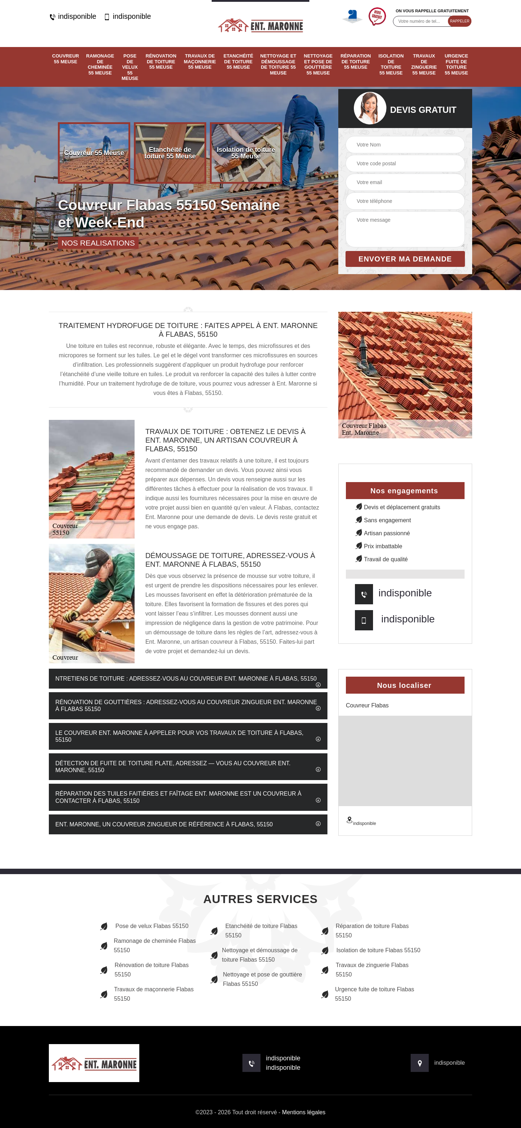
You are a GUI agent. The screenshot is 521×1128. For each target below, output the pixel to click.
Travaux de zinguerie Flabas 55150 (365, 970)
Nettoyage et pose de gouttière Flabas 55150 (256, 979)
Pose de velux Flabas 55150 (144, 926)
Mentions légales (304, 1112)
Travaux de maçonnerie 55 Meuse (200, 61)
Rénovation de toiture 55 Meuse (161, 61)
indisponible (72, 16)
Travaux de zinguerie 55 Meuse (424, 64)
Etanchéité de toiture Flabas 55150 (253, 930)
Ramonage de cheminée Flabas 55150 (147, 945)
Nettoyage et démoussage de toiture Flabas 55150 (253, 955)
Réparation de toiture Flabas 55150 (365, 930)
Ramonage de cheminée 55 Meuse (100, 64)
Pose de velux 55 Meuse (130, 67)
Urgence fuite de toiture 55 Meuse (456, 64)
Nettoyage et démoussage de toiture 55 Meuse (278, 64)
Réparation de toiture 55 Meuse (355, 61)
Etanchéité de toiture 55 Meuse (238, 61)
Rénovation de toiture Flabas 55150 (144, 970)
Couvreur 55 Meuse (65, 58)
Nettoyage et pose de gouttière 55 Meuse (318, 64)
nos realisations (98, 243)
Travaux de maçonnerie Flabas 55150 (146, 994)
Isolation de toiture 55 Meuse (391, 64)
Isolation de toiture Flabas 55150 (370, 950)
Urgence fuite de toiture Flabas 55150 (367, 994)
